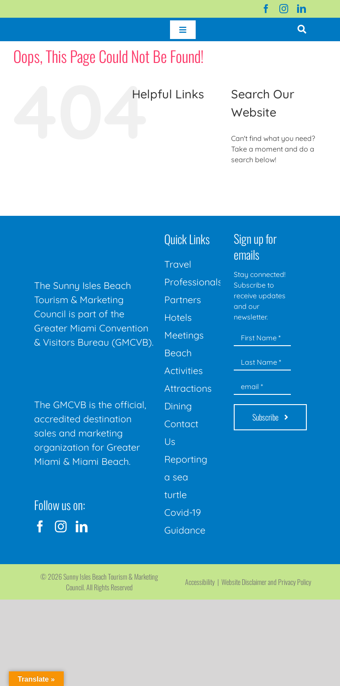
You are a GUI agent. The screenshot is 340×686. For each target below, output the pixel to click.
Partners (182, 299)
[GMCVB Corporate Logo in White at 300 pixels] (94, 369)
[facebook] (266, 8)
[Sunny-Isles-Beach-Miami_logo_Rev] (94, 230)
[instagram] (283, 8)
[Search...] (279, 184)
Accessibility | (203, 582)
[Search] (241, 184)
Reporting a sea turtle (185, 476)
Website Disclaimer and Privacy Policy (266, 582)
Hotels (178, 317)
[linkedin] (301, 8)
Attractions (188, 388)
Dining (178, 406)
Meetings (184, 335)
